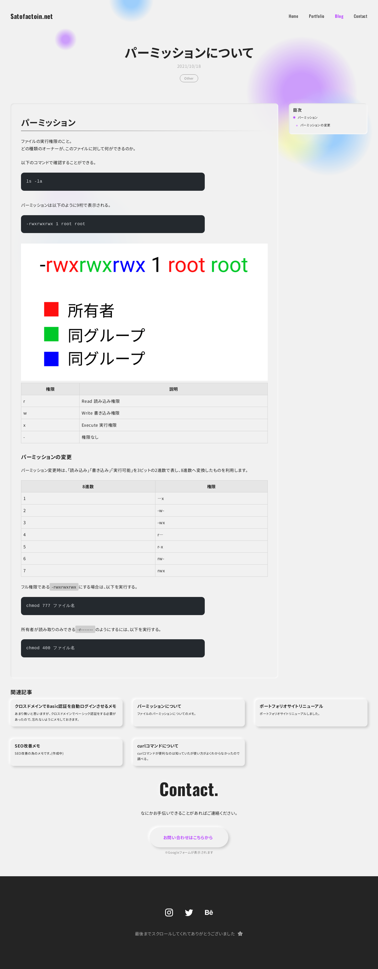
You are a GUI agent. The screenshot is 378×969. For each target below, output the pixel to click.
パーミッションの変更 (315, 125)
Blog (339, 16)
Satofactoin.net (31, 16)
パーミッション (308, 117)
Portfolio (316, 16)
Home (293, 16)
